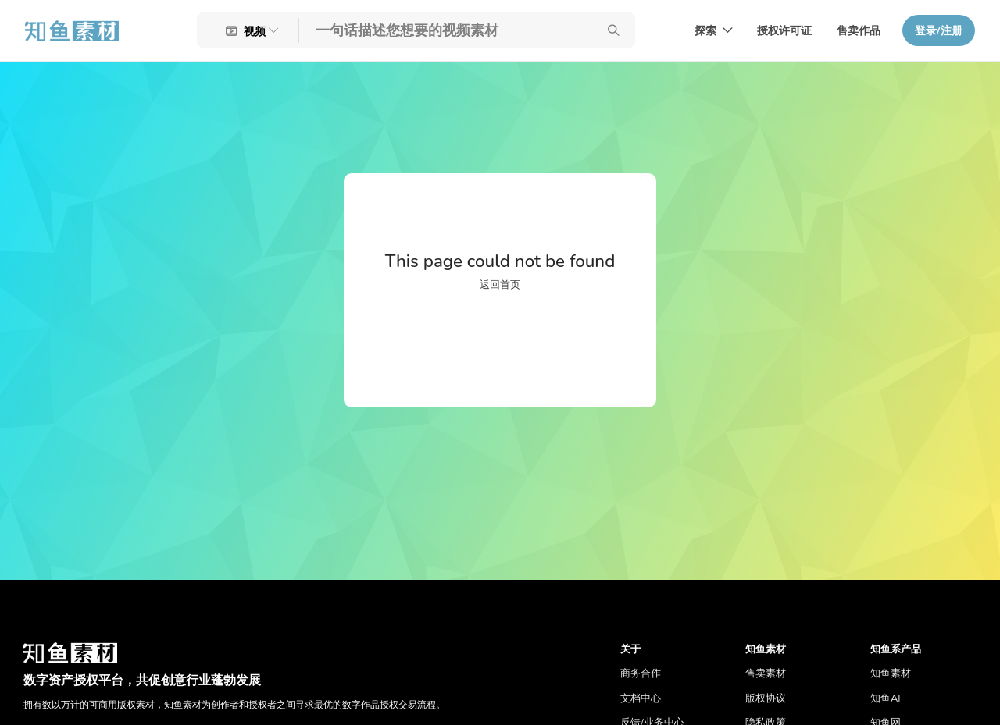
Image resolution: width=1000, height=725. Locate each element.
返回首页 (500, 285)
